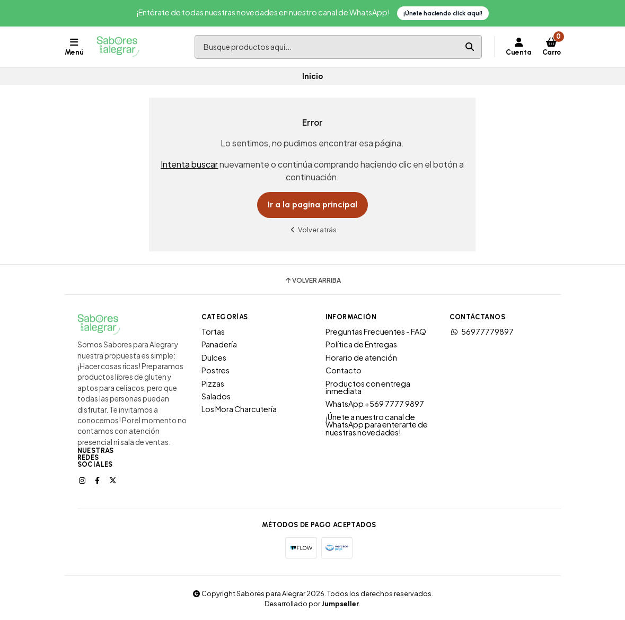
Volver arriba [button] (312, 280)
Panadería (219, 344)
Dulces (213, 357)
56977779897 (482, 331)
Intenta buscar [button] (189, 164)
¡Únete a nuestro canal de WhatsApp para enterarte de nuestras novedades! (376, 424)
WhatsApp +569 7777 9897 (374, 403)
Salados (216, 396)
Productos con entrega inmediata (367, 387)
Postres (215, 370)
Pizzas (212, 383)
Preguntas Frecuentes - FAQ (375, 331)
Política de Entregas (361, 344)
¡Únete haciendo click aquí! (442, 13)
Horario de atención (361, 357)
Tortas (213, 331)
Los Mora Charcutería (239, 409)
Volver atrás (312, 229)
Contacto (343, 370)
